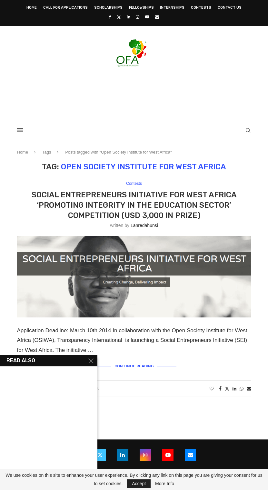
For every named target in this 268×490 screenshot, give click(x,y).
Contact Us (230, 7)
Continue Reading (134, 366)
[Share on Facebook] (220, 388)
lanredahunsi (144, 225)
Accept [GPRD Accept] (139, 483)
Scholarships (108, 7)
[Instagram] (137, 16)
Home (31, 7)
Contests (201, 7)
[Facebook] (110, 16)
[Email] (157, 16)
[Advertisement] (134, 91)
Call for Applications (65, 7)
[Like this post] (212, 388)
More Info (164, 483)
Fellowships (141, 7)
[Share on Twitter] (227, 388)
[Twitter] (119, 17)
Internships (172, 7)
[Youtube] (147, 16)
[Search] (248, 130)
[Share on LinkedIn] (234, 388)
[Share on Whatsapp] (241, 388)
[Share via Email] (249, 388)
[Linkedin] (128, 16)
